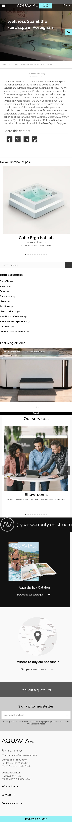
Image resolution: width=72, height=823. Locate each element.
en (67, 5)
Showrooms (36, 494)
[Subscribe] (67, 715)
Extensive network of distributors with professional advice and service (36, 500)
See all (36, 413)
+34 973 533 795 (14, 750)
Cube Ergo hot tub (36, 237)
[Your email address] (33, 715)
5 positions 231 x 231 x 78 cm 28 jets (36, 245)
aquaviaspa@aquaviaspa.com (21, 755)
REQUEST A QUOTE (36, 819)
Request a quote (45, 5)
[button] (25, 254)
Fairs (40, 77)
